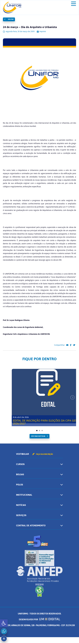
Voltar (8, 19)
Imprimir (41, 31)
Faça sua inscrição (42, 454)
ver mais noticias (38, 436)
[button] (4, 623)
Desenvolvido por (39, 620)
